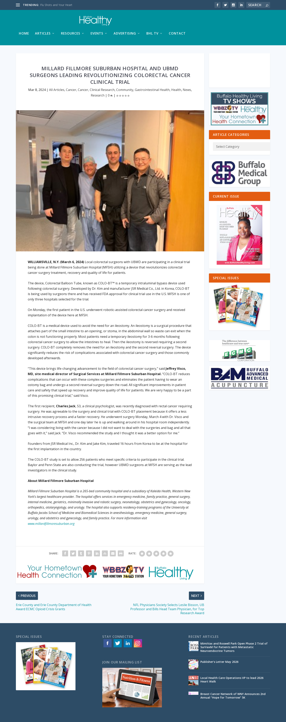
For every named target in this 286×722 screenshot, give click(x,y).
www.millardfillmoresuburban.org (51, 512)
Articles (124, 22)
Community (124, 78)
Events (178, 22)
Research (97, 84)
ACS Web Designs (96, 717)
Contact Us (263, 717)
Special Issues (244, 717)
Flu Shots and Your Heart (56, 5)
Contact (258, 22)
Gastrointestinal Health (152, 78)
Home (105, 22)
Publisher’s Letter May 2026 (219, 650)
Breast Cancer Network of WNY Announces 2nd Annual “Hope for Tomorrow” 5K (233, 684)
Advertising (206, 22)
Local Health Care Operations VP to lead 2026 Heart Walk (231, 668)
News (187, 78)
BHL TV (234, 22)
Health (176, 78)
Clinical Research (102, 78)
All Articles (56, 78)
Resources (152, 22)
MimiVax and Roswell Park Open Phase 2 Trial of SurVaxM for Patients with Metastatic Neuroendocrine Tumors (234, 635)
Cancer (71, 78)
